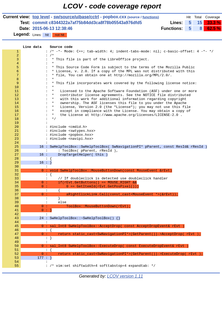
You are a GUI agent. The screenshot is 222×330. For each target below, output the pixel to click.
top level (41, 17)
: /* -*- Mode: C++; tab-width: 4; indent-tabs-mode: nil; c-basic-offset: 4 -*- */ (108, 52)
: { (27, 290)
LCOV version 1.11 (125, 320)
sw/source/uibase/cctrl (76, 17)
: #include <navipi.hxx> (47, 157)
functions (150, 17)
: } (27, 276)
